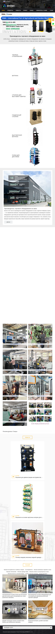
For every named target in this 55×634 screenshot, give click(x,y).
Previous (1, 25)
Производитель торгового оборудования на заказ (20, 208)
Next (53, 25)
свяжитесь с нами (41, 10)
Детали (8, 222)
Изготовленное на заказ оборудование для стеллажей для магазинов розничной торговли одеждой (39, 596)
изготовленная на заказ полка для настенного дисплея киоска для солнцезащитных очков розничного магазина (14, 596)
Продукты (10, 10)
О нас (51, 10)
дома (3, 10)
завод (31, 10)
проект (25, 10)
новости (18, 10)
